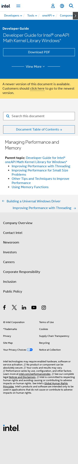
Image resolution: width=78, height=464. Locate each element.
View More (36, 67)
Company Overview (17, 223)
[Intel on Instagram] (44, 308)
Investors (10, 252)
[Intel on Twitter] (14, 308)
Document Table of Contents (37, 129)
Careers (9, 262)
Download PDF (39, 52)
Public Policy (12, 291)
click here (37, 88)
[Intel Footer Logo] (11, 428)
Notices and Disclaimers (22, 377)
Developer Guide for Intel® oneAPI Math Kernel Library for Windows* (36, 160)
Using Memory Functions (30, 187)
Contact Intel (12, 233)
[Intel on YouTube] (34, 308)
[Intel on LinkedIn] (24, 308)
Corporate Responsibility (21, 272)
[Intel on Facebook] (4, 308)
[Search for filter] (39, 116)
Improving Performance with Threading (41, 166)
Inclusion (9, 282)
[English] (62, 6)
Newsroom (11, 242)
